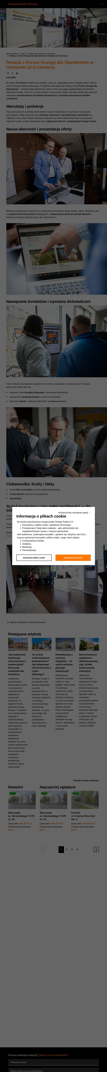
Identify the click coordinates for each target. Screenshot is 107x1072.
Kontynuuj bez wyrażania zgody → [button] (74, 513)
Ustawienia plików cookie (34, 558)
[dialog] (53, 536)
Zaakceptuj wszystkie (73, 558)
